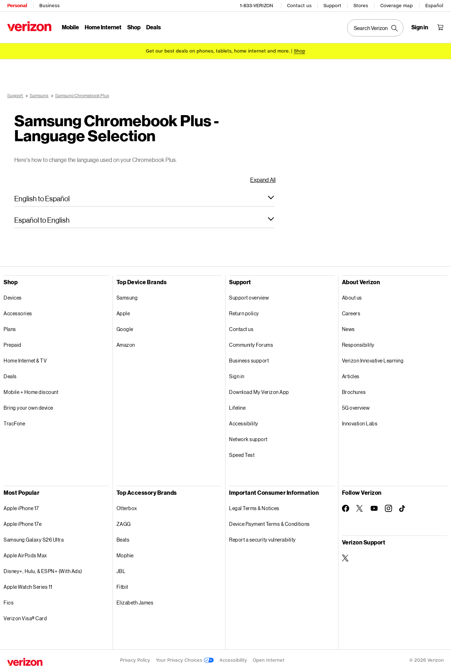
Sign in (236, 376)
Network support (248, 439)
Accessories (18, 313)
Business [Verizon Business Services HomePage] (49, 5)
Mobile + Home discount (31, 392)
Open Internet (268, 660)
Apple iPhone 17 (21, 508)
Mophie (125, 555)
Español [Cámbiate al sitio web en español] (434, 5)
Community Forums (251, 345)
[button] (144, 198)
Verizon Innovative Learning (373, 360)
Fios (9, 603)
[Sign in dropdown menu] (419, 27)
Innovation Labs (360, 423)
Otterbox (127, 508)
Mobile (70, 27)
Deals (10, 376)
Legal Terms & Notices (254, 508)
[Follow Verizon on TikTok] (402, 508)
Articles (351, 376)
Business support (249, 360)
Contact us (299, 5)
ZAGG (124, 524)
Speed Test (241, 455)
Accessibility (243, 423)
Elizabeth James (135, 603)
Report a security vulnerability (262, 540)
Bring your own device (28, 408)
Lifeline (237, 408)
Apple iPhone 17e (22, 524)
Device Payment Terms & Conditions (269, 524)
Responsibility (358, 345)
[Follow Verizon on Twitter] (359, 508)
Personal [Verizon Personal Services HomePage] (17, 5)
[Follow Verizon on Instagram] (388, 508)
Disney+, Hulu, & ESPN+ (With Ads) (43, 571)
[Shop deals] (299, 51)
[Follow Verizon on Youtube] (374, 508)
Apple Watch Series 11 (28, 587)
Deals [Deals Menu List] (153, 27)
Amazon (126, 345)
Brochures (354, 392)
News (348, 329)
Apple (123, 313)
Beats (123, 540)
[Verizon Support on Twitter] (345, 558)
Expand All (263, 179)
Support (332, 5)
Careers (351, 313)
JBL (121, 571)
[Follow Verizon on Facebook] (345, 508)
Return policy (244, 313)
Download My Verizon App (259, 392)
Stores (360, 5)
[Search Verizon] (375, 27)
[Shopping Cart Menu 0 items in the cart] (440, 27)
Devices (13, 298)
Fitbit (122, 587)
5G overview (356, 408)
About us (352, 298)
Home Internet (103, 27)
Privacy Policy (135, 660)
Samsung (127, 298)
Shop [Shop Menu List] (133, 27)
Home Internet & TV (25, 360)
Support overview (249, 298)
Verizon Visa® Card (25, 618)
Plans (10, 329)
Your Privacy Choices (185, 660)
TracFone (14, 423)
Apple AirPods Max (25, 555)
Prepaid (12, 345)
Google (125, 329)
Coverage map (396, 5)
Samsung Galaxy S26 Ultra (34, 540)
